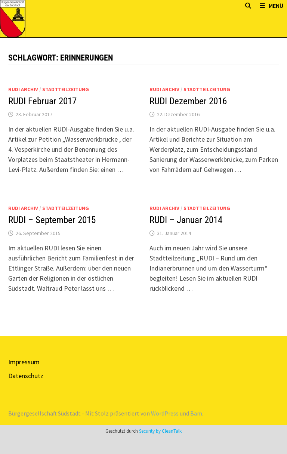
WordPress (165, 413)
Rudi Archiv (23, 89)
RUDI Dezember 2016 (188, 101)
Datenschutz (25, 375)
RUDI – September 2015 (52, 219)
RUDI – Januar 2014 (185, 219)
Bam (196, 413)
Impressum (24, 362)
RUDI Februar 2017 (42, 101)
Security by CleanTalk (160, 431)
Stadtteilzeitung (65, 89)
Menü (271, 5)
